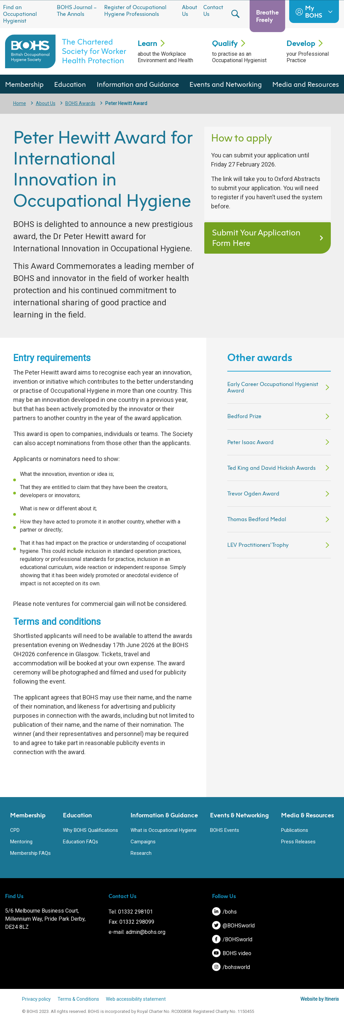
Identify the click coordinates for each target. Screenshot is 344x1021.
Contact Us (213, 10)
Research (141, 853)
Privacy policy (36, 999)
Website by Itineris (319, 999)
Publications (294, 830)
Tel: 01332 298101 (131, 912)
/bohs (224, 912)
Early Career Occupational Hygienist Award (272, 387)
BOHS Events (224, 830)
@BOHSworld (233, 925)
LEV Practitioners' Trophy (258, 544)
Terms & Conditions (78, 999)
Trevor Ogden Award (253, 493)
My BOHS (314, 11)
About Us (189, 10)
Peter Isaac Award (250, 442)
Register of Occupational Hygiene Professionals (135, 10)
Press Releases (298, 842)
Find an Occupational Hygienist (20, 14)
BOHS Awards (80, 103)
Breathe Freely (267, 15)
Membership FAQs (30, 853)
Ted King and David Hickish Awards (271, 467)
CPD (15, 830)
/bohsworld (231, 967)
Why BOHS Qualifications (90, 830)
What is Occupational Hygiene (164, 830)
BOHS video (231, 953)
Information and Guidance (138, 84)
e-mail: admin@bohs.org (137, 932)
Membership (24, 84)
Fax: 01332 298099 (131, 922)
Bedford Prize (244, 416)
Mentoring (21, 842)
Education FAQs (80, 842)
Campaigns (143, 842)
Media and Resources (305, 84)
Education (70, 84)
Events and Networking (225, 84)
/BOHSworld (232, 939)
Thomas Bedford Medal (256, 519)
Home (19, 103)
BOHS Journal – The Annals (77, 10)
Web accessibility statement (136, 999)
